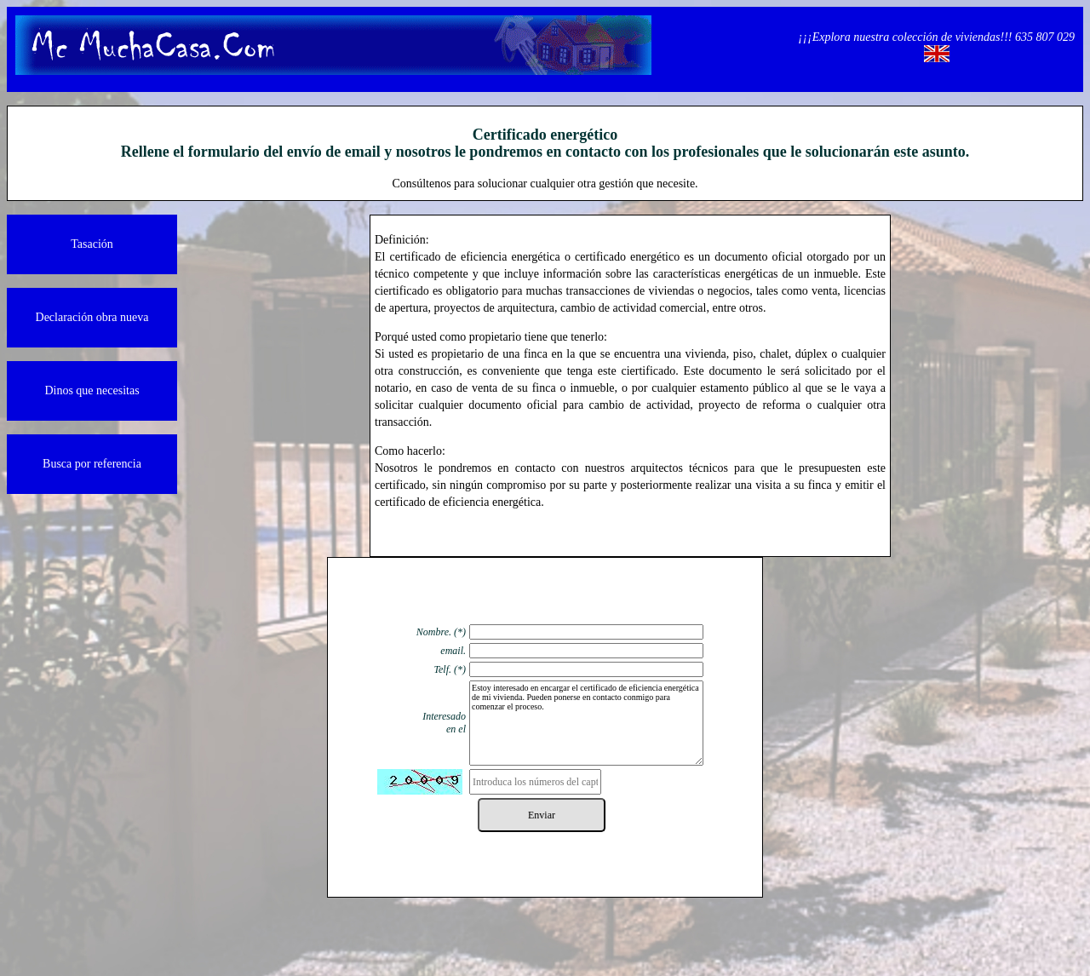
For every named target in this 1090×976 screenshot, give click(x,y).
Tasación (92, 244)
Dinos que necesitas (91, 390)
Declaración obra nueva (92, 317)
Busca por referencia (92, 463)
